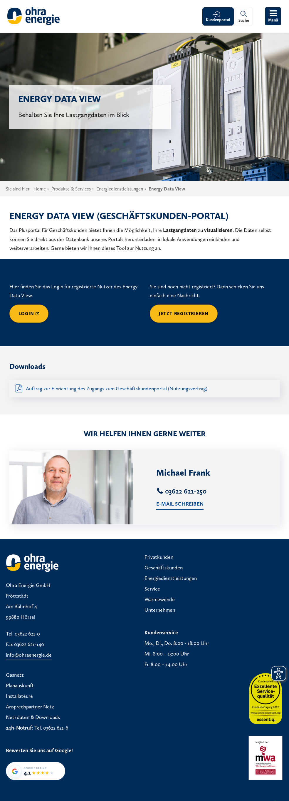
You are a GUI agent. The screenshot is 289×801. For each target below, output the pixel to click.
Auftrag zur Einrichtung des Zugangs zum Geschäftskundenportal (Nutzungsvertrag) (116, 388)
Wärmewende (159, 599)
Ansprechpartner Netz (30, 706)
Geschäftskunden (163, 567)
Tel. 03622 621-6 (51, 728)
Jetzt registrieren (184, 313)
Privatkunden (158, 557)
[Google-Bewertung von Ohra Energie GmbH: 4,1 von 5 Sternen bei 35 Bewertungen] (35, 771)
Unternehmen (159, 610)
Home (39, 189)
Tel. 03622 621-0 (23, 634)
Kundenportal (218, 19)
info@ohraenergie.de (29, 655)
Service (152, 589)
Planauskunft (20, 685)
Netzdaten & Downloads (33, 717)
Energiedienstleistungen (119, 189)
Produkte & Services (71, 189)
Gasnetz (15, 675)
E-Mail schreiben (180, 504)
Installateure (19, 696)
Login (26, 313)
